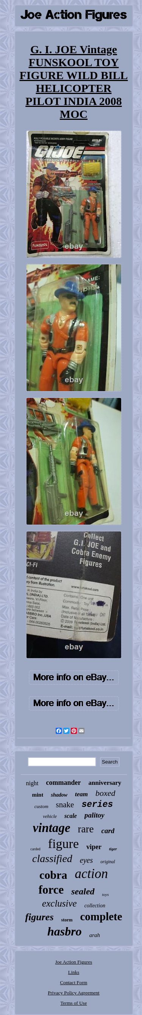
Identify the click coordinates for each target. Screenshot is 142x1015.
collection (94, 905)
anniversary (104, 782)
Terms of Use (74, 1003)
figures (39, 917)
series (97, 805)
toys (105, 894)
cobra (53, 875)
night (32, 783)
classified (52, 858)
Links (74, 972)
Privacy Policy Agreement (73, 993)
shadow (59, 795)
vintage (51, 828)
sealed (82, 891)
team (81, 794)
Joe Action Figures (73, 962)
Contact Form (73, 982)
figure (63, 844)
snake (65, 804)
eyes (86, 860)
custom (41, 806)
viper (93, 847)
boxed (105, 793)
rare (86, 829)
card (108, 831)
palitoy (94, 815)
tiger (113, 848)
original (107, 861)
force (51, 889)
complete (101, 916)
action (91, 873)
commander (63, 782)
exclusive (59, 903)
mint (37, 795)
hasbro (64, 931)
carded (35, 849)
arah (94, 935)
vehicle (50, 816)
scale (70, 816)
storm (67, 920)
